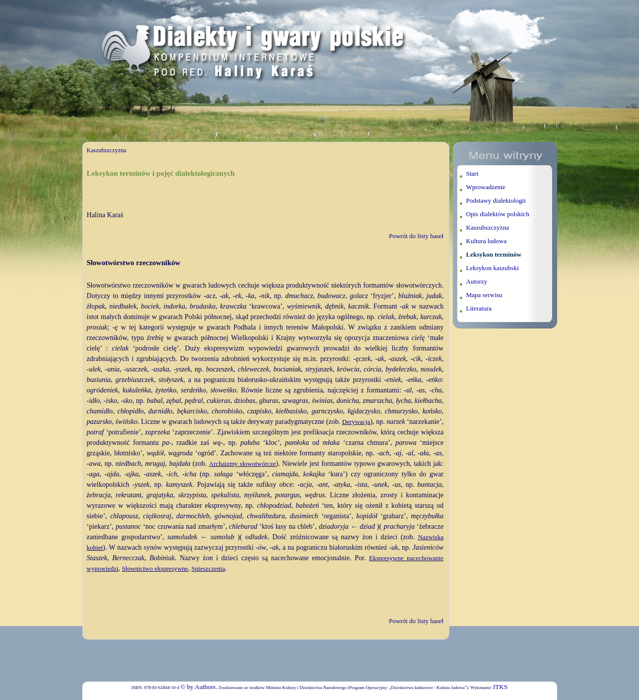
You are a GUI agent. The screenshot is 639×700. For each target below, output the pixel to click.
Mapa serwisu (484, 295)
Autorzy (477, 281)
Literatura (479, 308)
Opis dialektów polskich (497, 214)
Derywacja (356, 421)
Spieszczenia (208, 568)
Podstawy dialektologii (496, 200)
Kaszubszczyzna (106, 150)
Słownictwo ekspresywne (155, 568)
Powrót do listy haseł (416, 236)
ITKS (500, 687)
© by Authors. (198, 687)
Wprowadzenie (486, 187)
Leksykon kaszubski (492, 268)
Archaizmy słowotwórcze (242, 463)
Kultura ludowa (486, 241)
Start (472, 173)
